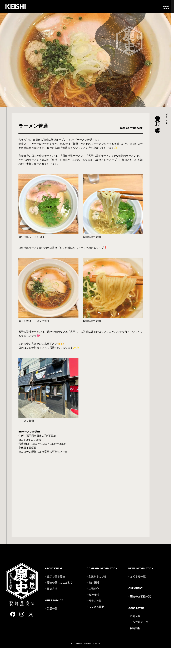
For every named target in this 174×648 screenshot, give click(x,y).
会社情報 (93, 594)
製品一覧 (52, 608)
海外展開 (93, 582)
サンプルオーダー (140, 622)
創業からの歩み (97, 576)
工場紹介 (93, 588)
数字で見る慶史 (56, 576)
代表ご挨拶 (94, 600)
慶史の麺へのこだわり (60, 582)
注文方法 (52, 588)
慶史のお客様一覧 (140, 596)
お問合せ (135, 616)
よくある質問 (96, 606)
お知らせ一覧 (138, 576)
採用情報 (135, 628)
